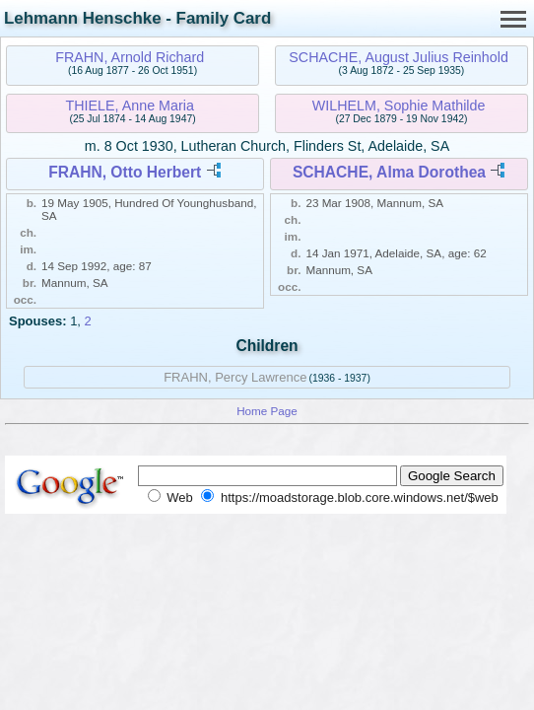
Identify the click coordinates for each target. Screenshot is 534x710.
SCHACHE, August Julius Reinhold (398, 57)
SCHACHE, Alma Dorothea (389, 172)
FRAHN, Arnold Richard (129, 57)
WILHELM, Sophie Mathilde (399, 105)
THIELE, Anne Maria (130, 105)
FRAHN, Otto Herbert (124, 172)
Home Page (267, 410)
